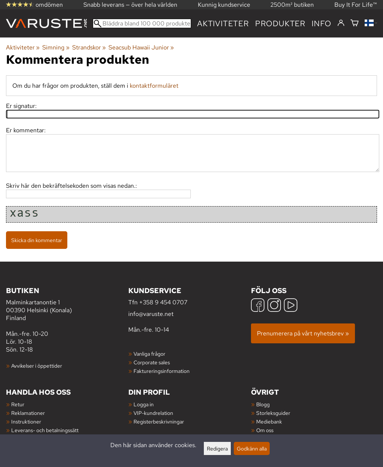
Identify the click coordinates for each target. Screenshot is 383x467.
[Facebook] (257, 306)
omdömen (34, 5)
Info (321, 23)
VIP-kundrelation (153, 412)
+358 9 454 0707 (163, 302)
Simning (55, 47)
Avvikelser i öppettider (36, 365)
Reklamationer (28, 412)
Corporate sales (152, 362)
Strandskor (89, 47)
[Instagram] (274, 306)
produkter (280, 23)
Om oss (264, 430)
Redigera (217, 448)
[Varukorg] (354, 23)
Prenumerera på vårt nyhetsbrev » (303, 333)
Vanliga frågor (149, 353)
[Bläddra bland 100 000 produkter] (142, 23)
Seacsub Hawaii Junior (141, 47)
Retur (17, 404)
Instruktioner (26, 421)
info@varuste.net (151, 314)
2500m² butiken (292, 5)
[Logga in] (340, 23)
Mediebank (269, 421)
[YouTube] (290, 306)
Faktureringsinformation (162, 370)
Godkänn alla (252, 448)
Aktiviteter (223, 23)
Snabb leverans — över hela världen (130, 5)
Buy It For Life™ (355, 5)
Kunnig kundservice (224, 5)
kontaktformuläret (154, 86)
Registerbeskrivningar (159, 421)
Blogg (263, 404)
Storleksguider (273, 412)
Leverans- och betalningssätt (45, 430)
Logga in (144, 404)
